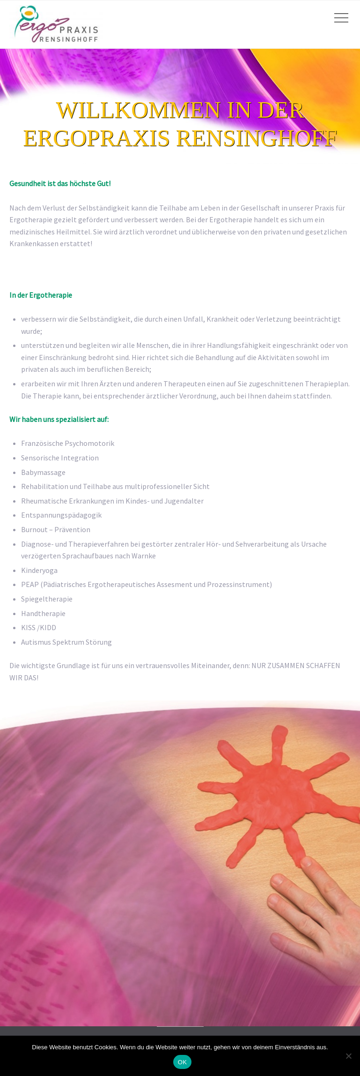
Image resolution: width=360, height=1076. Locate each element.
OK (182, 1062)
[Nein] (348, 1056)
